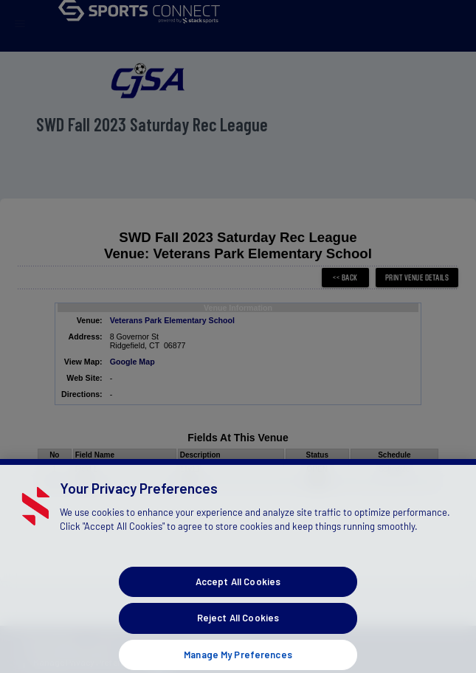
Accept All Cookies (238, 593)
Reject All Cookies (238, 629)
